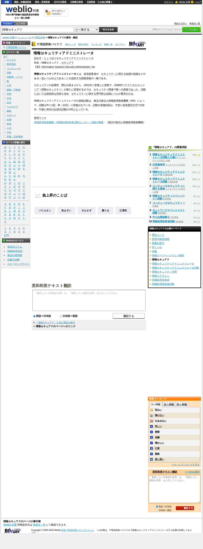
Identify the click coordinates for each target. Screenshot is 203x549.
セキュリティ (108, 73)
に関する (121, 73)
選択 (130, 105)
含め (66, 93)
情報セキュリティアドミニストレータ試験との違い (168, 156)
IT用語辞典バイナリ (49, 44)
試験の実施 (99, 105)
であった (133, 89)
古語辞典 (91, 2)
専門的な (101, 93)
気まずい (66, 210)
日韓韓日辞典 (76, 2)
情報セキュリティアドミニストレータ (173, 263)
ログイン (168, 2)
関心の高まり (68, 85)
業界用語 (11, 64)
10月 (65, 105)
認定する (76, 78)
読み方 (37, 58)
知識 (128, 73)
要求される (127, 93)
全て (5, 56)
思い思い (159, 459)
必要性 (55, 85)
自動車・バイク (15, 77)
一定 (41, 78)
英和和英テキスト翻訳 (51, 285)
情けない (159, 415)
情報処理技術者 (160, 279)
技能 (135, 73)
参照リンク (40, 117)
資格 (106, 85)
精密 (157, 431)
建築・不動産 (14, 89)
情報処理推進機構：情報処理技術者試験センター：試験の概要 (69, 122)
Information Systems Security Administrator (65, 66)
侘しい (158, 426)
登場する (79, 89)
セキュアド (67, 62)
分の (51, 109)
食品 (9, 123)
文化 (9, 98)
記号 (6, 235)
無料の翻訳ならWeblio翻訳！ (58, 12)
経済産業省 (90, 73)
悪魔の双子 (158, 243)
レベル (47, 78)
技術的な (51, 93)
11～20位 (169, 404)
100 (142, 105)
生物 (9, 119)
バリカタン (45, 210)
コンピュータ (24, 37)
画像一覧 (108, 44)
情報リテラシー (160, 275)
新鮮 (157, 453)
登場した (99, 85)
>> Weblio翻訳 (192, 472)
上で (56, 78)
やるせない (160, 420)
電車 (9, 72)
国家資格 (86, 78)
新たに (70, 89)
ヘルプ (198, 2)
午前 (117, 105)
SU (93, 66)
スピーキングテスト (18, 264)
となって (78, 109)
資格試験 (84, 100)
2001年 (88, 85)
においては (40, 93)
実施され (78, 105)
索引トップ (70, 44)
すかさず (86, 210)
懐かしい (159, 442)
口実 (157, 448)
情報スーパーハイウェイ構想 (168, 255)
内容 (58, 93)
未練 (157, 437)
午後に (42, 109)
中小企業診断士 (161, 217)
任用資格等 (158, 164)
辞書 (7, 2)
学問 (9, 94)
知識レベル (112, 93)
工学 (9, 85)
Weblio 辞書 (184, 2)
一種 (96, 78)
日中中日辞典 (60, 2)
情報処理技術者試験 (163, 221)
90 (47, 109)
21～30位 (182, 404)
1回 (53, 105)
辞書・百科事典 (15, 136)
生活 (9, 102)
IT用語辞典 (39, 37)
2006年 (118, 85)
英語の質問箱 (14, 255)
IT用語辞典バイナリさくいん (80, 530)
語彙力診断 (13, 259)
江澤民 (123, 210)
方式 (135, 105)
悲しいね (157, 247)
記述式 (58, 109)
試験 (143, 89)
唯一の (119, 89)
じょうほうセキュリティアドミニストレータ (69, 58)
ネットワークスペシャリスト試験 (168, 211)
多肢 (125, 105)
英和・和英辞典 (42, 2)
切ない (158, 409)
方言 (9, 132)
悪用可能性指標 (160, 239)
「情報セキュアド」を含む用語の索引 (55, 322)
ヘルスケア (12, 106)
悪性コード (158, 235)
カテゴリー (120, 44)
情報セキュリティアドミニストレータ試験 (175, 267)
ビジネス (11, 60)
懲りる (105, 210)
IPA (133, 100)
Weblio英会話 (15, 251)
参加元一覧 (195, 23)
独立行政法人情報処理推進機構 (111, 100)
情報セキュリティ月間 (164, 271)
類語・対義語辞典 (22, 2)
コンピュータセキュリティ (167, 202)
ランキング (96, 44)
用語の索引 (83, 44)
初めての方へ (180, 23)
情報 (154, 251)
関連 (111, 89)
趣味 (9, 111)
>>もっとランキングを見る (186, 464)
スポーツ (11, 115)
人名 (9, 128)
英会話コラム (14, 246)
